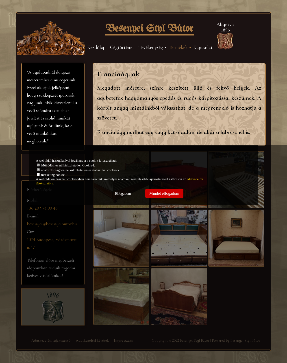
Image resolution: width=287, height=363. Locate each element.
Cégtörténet (122, 47)
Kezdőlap (96, 47)
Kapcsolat (203, 47)
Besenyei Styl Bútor (149, 29)
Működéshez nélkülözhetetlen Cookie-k (66, 165)
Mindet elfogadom (164, 193)
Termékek (178, 47)
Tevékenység (151, 47)
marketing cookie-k (52, 175)
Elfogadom (123, 193)
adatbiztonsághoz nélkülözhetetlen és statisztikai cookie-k (78, 170)
